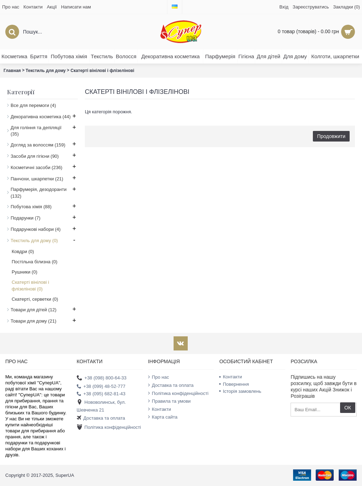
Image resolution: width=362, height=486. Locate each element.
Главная (12, 70)
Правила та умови (169, 401)
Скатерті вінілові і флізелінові (102, 70)
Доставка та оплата (101, 418)
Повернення (234, 384)
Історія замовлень (240, 391)
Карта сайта (162, 417)
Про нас (158, 377)
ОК (347, 407)
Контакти (159, 409)
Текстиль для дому (46, 70)
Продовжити (331, 136)
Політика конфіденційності (109, 428)
